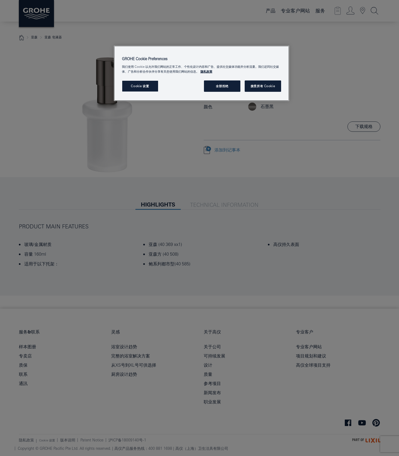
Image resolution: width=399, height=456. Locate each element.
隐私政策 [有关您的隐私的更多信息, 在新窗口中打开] (206, 71)
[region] (201, 73)
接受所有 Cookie (263, 86)
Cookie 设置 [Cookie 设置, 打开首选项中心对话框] (140, 86)
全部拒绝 (222, 86)
